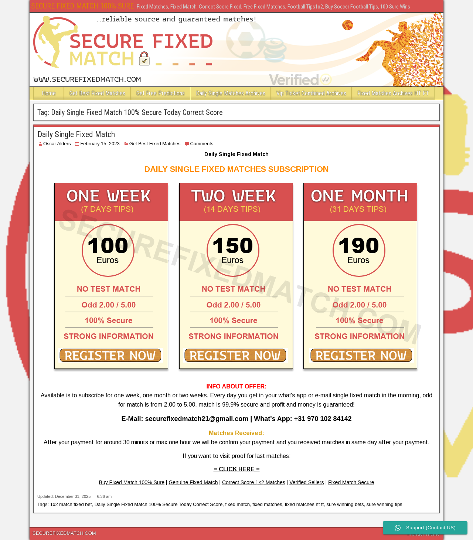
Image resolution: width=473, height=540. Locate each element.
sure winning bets (345, 504)
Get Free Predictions (160, 93)
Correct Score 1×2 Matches (253, 482)
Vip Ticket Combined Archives (311, 93)
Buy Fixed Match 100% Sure (131, 482)
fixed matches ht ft (304, 504)
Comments (201, 143)
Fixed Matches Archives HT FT (393, 93)
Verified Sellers (306, 482)
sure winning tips (384, 504)
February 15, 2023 (99, 143)
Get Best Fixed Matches (97, 93)
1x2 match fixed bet (71, 504)
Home (49, 93)
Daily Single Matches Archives (230, 93)
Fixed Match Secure (351, 482)
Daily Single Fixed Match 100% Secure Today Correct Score (159, 504)
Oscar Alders (57, 143)
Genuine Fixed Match (193, 482)
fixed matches (267, 504)
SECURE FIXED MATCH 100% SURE (82, 5)
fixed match (237, 504)
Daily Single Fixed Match (76, 134)
